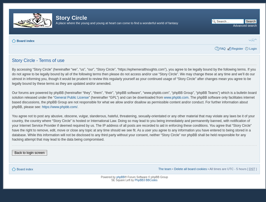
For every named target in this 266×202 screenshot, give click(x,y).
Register (237, 48)
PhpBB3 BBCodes (146, 180)
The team (164, 169)
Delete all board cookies (190, 169)
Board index (26, 41)
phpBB (120, 177)
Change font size (253, 39)
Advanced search (245, 25)
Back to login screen (29, 153)
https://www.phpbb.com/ (59, 107)
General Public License (71, 97)
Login (253, 48)
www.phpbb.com (176, 97)
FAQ (222, 48)
